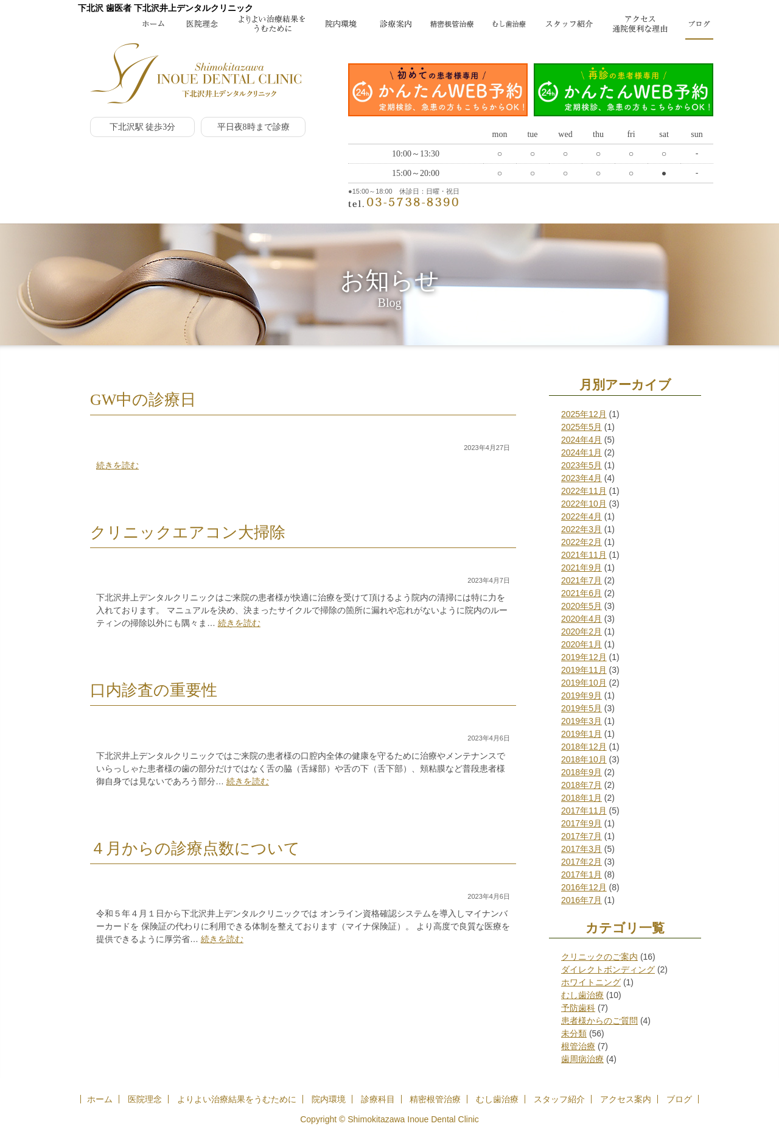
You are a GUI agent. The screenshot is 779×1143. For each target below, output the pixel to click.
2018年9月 (581, 772)
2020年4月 (581, 619)
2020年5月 (581, 606)
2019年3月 (581, 721)
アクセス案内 (625, 1099)
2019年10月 (584, 683)
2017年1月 (581, 874)
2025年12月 (584, 414)
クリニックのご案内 (599, 957)
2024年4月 (581, 440)
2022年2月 (581, 542)
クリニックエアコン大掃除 (187, 532)
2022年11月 (584, 491)
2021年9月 (581, 567)
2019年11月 (584, 670)
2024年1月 (581, 452)
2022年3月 (581, 529)
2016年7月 (581, 900)
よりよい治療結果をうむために (236, 1099)
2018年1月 (581, 798)
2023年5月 (581, 465)
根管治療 (578, 1046)
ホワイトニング (591, 982)
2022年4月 (581, 516)
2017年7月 (581, 836)
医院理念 (145, 1099)
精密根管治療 (435, 1099)
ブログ (679, 1099)
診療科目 (378, 1099)
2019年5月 (581, 708)
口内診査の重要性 (153, 690)
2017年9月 (581, 823)
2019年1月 (581, 734)
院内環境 (329, 1099)
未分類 (574, 1033)
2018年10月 (584, 759)
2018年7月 (581, 785)
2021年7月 (581, 580)
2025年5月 (581, 427)
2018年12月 (584, 746)
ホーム (100, 1099)
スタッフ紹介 (559, 1099)
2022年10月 (584, 503)
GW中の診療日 (143, 400)
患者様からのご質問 (599, 1020)
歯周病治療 (582, 1059)
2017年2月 (581, 862)
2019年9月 (581, 695)
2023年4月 (581, 478)
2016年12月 (584, 887)
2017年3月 (581, 849)
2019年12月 (584, 657)
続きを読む (117, 465)
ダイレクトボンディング (608, 969)
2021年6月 (581, 593)
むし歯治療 (582, 995)
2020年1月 (581, 644)
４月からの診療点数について (195, 848)
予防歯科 (578, 1008)
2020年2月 (581, 631)
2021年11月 (584, 555)
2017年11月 (584, 810)
